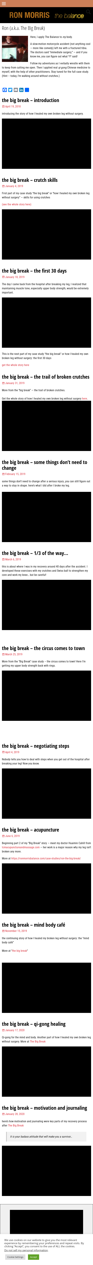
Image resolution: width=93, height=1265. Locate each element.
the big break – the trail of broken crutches (45, 376)
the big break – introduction (30, 100)
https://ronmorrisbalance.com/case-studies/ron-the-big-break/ (46, 858)
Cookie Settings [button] (15, 1257)
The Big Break (38, 1041)
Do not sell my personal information (26, 1250)
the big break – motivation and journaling (44, 1107)
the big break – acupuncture (30, 829)
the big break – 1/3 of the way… (35, 553)
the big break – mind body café (33, 924)
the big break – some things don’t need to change (44, 464)
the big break (19, 950)
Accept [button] (33, 1257)
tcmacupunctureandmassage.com (21, 847)
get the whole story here (15, 365)
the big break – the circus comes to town (43, 648)
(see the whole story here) (16, 204)
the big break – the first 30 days (34, 270)
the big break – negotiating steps (35, 745)
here (84, 398)
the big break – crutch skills (30, 179)
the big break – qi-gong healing (34, 1023)
